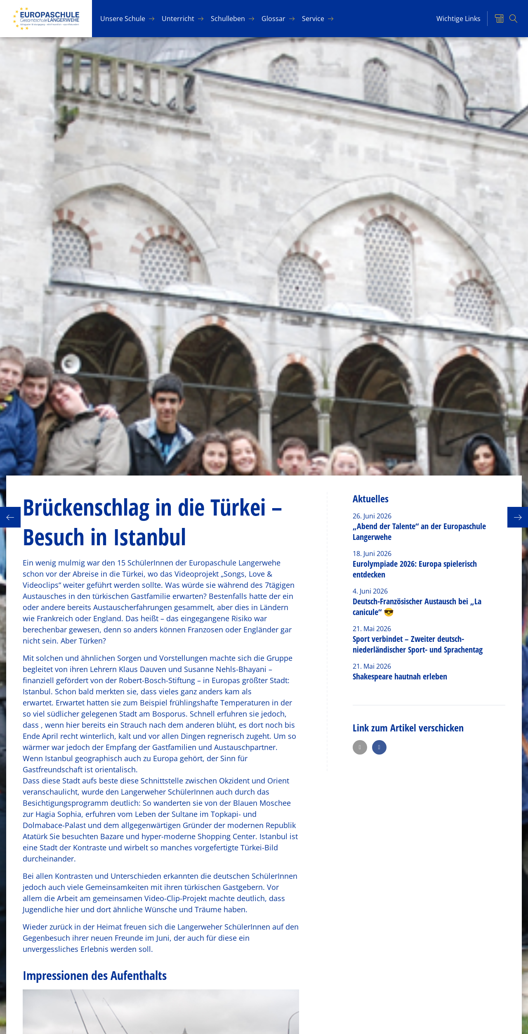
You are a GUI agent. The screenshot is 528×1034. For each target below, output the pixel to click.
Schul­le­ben (228, 18)
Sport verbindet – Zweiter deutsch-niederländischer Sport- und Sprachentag (418, 644)
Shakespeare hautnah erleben (400, 676)
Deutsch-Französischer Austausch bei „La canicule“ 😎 (417, 607)
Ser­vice (313, 18)
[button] (360, 747)
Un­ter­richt (178, 18)
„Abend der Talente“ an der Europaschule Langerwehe (419, 531)
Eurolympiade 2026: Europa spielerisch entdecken (415, 569)
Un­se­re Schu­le (122, 18)
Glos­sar (273, 18)
